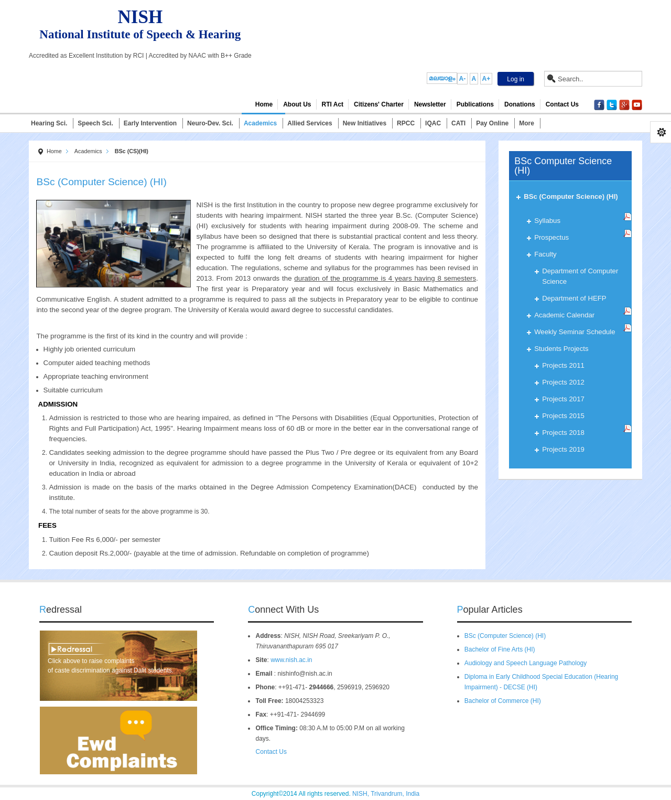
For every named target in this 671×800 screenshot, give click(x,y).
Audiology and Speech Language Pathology (525, 663)
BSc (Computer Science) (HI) (505, 635)
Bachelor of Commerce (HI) (502, 701)
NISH (140, 17)
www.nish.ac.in (291, 660)
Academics (88, 151)
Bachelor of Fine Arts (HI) (499, 649)
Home (54, 151)
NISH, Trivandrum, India (385, 793)
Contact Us (267, 751)
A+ (486, 78)
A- (462, 78)
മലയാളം (442, 78)
